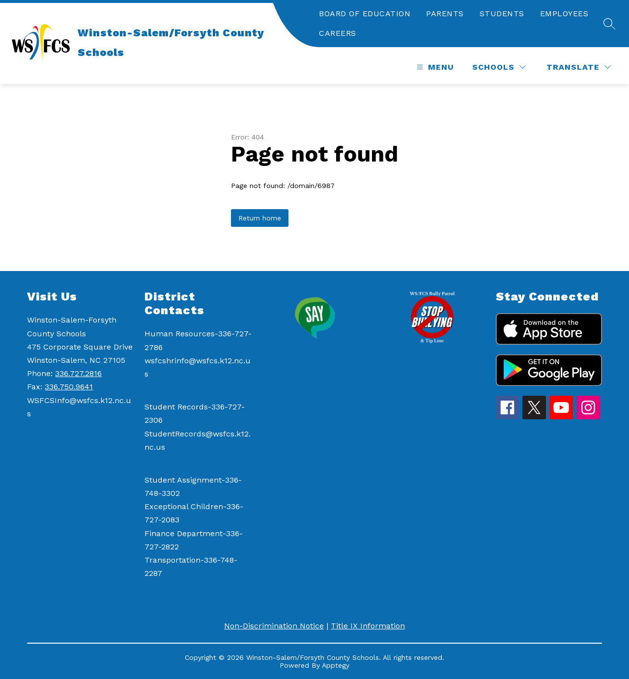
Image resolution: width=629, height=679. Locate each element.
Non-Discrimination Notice (274, 625)
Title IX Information (368, 625)
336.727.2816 (78, 373)
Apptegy (335, 665)
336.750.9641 (69, 386)
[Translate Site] (578, 67)
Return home (259, 218)
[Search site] (609, 23)
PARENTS (445, 13)
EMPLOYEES (564, 13)
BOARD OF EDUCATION (364, 13)
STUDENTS (502, 13)
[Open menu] (434, 67)
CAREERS (337, 33)
